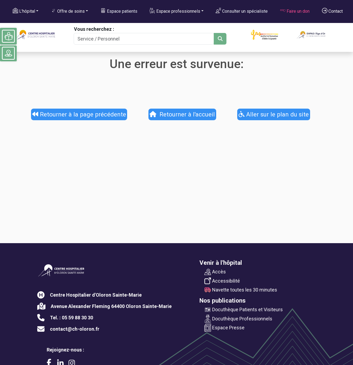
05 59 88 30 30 (77, 317)
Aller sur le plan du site (274, 114)
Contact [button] (332, 11)
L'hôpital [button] (24, 11)
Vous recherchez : (94, 29)
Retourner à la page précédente (79, 114)
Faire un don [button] (295, 11)
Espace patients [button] (118, 11)
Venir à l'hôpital (220, 262)
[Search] (144, 39)
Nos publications (222, 300)
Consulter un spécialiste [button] (242, 11)
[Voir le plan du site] (8, 53)
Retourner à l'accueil (182, 114)
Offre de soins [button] (68, 11)
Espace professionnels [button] (175, 11)
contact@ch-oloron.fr (74, 329)
